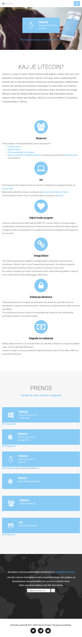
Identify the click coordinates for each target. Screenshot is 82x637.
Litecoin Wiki (7, 189)
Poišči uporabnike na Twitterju (21, 152)
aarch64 (25, 468)
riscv (37, 468)
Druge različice (41, 40)
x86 (32, 468)
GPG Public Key (8, 534)
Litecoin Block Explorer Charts (55, 192)
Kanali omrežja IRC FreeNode (20, 155)
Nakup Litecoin (55, 40)
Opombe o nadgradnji (50, 395)
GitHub (60, 195)
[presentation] (21, 597)
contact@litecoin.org (64, 572)
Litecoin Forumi (14, 147)
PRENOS (42, 25)
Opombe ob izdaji (29, 395)
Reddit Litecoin (14, 149)
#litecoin (37, 155)
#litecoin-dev (71, 155)
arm (19, 468)
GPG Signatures (27, 40)
